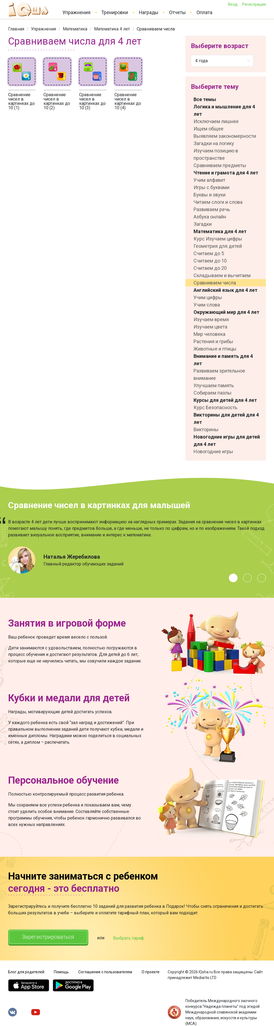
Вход (233, 4)
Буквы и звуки (210, 195)
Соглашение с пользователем (105, 971)
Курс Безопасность (215, 407)
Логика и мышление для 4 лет (224, 110)
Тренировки (114, 12)
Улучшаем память (214, 385)
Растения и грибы (213, 341)
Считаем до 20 (210, 268)
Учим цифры (208, 297)
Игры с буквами (211, 187)
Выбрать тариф (129, 937)
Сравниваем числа (215, 283)
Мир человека (209, 334)
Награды (148, 12)
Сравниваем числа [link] (156, 29)
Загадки (203, 224)
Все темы (205, 99)
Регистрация (254, 4)
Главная (16, 29)
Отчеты (177, 12)
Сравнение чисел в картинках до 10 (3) (92, 101)
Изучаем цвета (210, 327)
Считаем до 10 (210, 261)
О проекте (151, 971)
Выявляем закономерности (225, 136)
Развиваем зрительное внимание (219, 374)
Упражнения (77, 12)
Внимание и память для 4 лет (223, 359)
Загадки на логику (214, 143)
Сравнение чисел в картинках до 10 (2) (56, 101)
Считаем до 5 (209, 253)
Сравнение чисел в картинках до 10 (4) (127, 101)
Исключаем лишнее (216, 121)
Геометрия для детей (218, 246)
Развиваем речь (212, 209)
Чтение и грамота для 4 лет (226, 173)
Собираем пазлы (213, 393)
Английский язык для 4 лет (225, 290)
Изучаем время (211, 319)
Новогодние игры (213, 451)
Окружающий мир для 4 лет (226, 312)
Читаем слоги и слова (218, 202)
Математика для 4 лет (220, 231)
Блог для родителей (26, 971)
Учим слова (207, 305)
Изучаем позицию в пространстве (216, 154)
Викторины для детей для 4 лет (226, 418)
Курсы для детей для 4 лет (225, 400)
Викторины (206, 429)
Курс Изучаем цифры (218, 239)
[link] (16, 29)
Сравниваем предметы (220, 165)
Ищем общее (208, 129)
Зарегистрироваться (49, 937)
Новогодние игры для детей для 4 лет (227, 440)
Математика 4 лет (112, 29)
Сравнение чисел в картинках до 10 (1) (21, 101)
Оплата (204, 12)
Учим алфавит (209, 180)
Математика (75, 29)
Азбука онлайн (210, 217)
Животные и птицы (215, 349)
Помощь (61, 971)
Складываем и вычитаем (222, 275)
